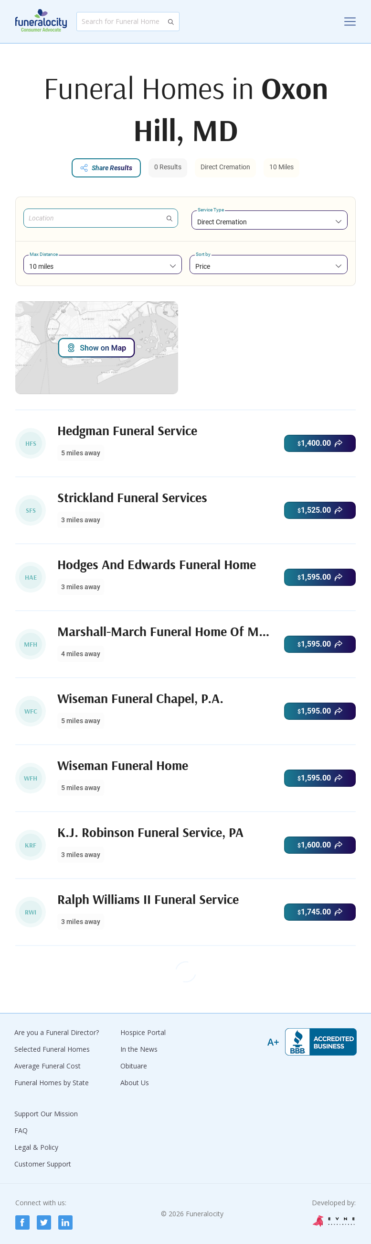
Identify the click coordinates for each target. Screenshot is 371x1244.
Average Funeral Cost (47, 1065)
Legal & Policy (36, 1147)
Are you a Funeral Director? (56, 1032)
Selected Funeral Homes (52, 1049)
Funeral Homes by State (51, 1082)
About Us (134, 1082)
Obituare (133, 1065)
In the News (139, 1049)
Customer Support (42, 1163)
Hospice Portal (143, 1032)
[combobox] (270, 221)
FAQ (21, 1130)
